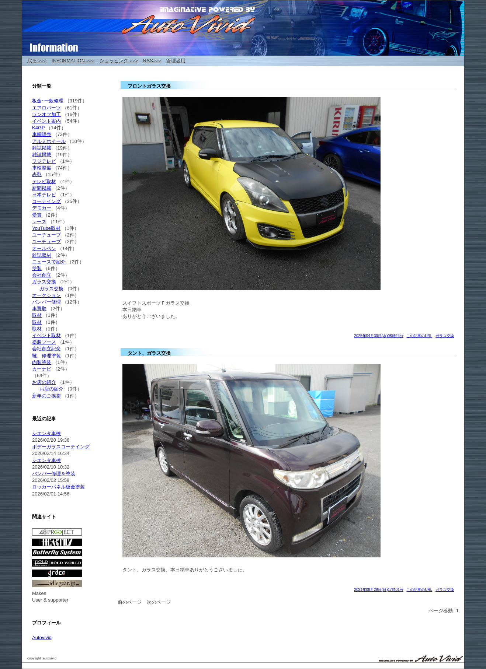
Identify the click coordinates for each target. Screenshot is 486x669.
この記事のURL (419, 336)
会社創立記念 (46, 348)
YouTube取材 (46, 228)
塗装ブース (44, 342)
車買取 (39, 308)
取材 (37, 315)
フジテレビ (44, 161)
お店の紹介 (44, 382)
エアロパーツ (46, 108)
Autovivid (42, 637)
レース (39, 221)
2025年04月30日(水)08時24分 (378, 336)
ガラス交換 (444, 336)
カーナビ (41, 369)
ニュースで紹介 (49, 262)
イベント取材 (46, 335)
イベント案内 (46, 121)
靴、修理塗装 (46, 355)
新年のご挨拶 (46, 396)
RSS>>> (152, 60)
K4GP (38, 127)
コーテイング (46, 201)
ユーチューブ (46, 235)
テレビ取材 (44, 181)
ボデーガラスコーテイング (61, 446)
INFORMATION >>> (73, 60)
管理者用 (175, 60)
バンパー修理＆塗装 (53, 473)
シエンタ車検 (46, 433)
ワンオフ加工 (46, 114)
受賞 (37, 215)
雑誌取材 (41, 255)
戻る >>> (36, 60)
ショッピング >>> (119, 60)
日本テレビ (44, 194)
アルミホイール (49, 141)
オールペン (44, 248)
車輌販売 (41, 134)
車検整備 (41, 168)
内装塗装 (41, 362)
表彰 (37, 174)
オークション (46, 295)
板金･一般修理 (47, 101)
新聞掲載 (41, 188)
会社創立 (41, 275)
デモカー (41, 208)
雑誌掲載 (41, 148)
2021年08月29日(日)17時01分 (378, 590)
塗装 (37, 268)
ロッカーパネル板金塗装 (58, 487)
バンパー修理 (46, 302)
